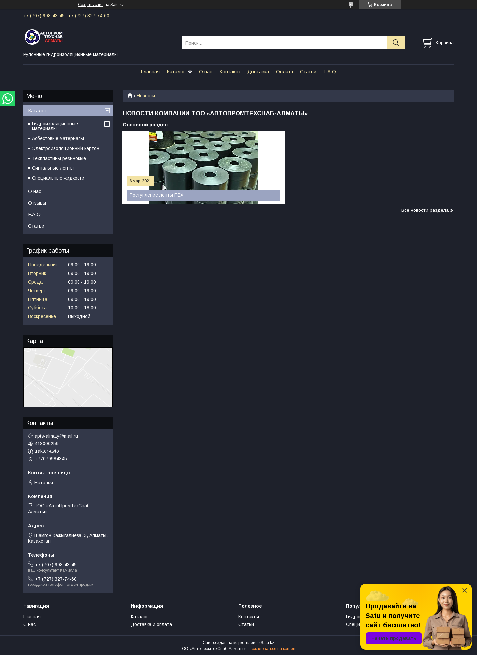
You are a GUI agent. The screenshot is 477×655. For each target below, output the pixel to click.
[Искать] (396, 42)
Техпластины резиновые (59, 158)
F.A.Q (329, 71)
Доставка (258, 71)
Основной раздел (145, 124)
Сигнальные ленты (53, 168)
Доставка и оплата (151, 624)
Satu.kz (267, 642)
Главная (150, 71)
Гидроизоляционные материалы (55, 126)
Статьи (308, 71)
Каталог (176, 71)
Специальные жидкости (58, 178)
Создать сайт (90, 4)
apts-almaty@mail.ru (56, 436)
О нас (205, 71)
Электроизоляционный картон (65, 148)
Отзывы (37, 203)
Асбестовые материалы (58, 138)
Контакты (229, 71)
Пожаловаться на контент (273, 648)
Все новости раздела (425, 210)
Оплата (284, 71)
